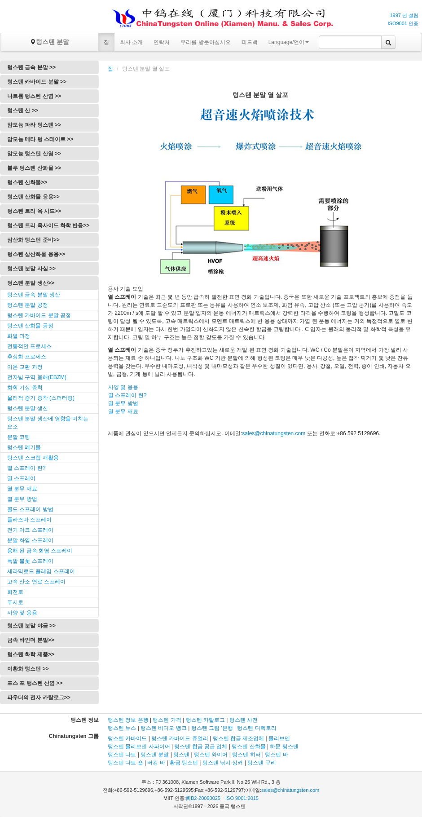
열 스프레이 (21, 478)
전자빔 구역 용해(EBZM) (36, 377)
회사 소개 (131, 42)
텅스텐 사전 (243, 720)
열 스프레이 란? (26, 468)
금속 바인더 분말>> (30, 640)
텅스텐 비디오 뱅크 (164, 728)
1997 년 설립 (404, 15)
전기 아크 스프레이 (30, 530)
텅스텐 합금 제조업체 (238, 738)
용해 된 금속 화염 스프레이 (39, 551)
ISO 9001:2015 (242, 798)
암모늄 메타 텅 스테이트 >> (40, 139)
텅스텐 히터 (246, 754)
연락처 (162, 42)
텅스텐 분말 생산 (27, 408)
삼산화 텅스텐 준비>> (33, 240)
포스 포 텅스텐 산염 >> (34, 683)
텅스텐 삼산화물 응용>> (36, 254)
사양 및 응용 (22, 612)
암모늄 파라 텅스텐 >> (34, 125)
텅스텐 (181, 754)
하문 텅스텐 (284, 746)
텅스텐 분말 (49, 41)
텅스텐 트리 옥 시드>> (34, 211)
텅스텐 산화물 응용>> (33, 197)
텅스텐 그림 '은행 (212, 728)
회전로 (15, 592)
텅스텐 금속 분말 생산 (33, 294)
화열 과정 (18, 336)
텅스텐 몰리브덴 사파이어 (139, 746)
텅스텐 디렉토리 (256, 728)
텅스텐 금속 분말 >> (31, 67)
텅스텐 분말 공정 (27, 305)
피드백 (250, 42)
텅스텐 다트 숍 (125, 763)
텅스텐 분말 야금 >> (31, 626)
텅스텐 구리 (261, 763)
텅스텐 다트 (122, 754)
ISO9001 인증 (403, 23)
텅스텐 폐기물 (24, 447)
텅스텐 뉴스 (122, 728)
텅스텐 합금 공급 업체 (200, 746)
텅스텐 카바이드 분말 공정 (39, 315)
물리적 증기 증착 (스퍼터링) (41, 398)
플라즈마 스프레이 (29, 520)
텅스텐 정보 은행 (129, 720)
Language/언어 (288, 42)
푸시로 (15, 602)
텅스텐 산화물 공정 (30, 325)
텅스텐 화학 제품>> (30, 654)
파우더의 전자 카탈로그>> (38, 697)
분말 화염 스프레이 (30, 540)
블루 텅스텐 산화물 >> (34, 168)
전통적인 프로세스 (29, 346)
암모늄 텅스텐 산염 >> (34, 153)
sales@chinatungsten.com (273, 433)
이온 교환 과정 (25, 367)
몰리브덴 (279, 738)
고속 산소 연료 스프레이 (36, 582)
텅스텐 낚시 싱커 (222, 763)
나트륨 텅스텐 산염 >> (34, 96)
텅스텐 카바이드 (127, 738)
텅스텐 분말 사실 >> (31, 268)
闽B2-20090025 (203, 798)
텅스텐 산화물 (248, 746)
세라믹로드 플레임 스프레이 (41, 571)
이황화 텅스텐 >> (28, 669)
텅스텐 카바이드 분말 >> (36, 82)
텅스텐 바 (276, 754)
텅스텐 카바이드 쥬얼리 (179, 738)
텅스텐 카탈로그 (205, 720)
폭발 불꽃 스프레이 (30, 561)
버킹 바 (156, 763)
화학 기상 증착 (25, 387)
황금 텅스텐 (184, 763)
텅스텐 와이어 (211, 754)
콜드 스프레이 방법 (30, 509)
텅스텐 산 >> (22, 110)
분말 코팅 (18, 437)
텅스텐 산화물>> (27, 182)
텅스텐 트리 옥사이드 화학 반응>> (48, 225)
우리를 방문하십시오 (205, 42)
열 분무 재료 (22, 489)
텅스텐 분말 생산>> (30, 283)
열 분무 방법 (22, 499)
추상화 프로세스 (26, 356)
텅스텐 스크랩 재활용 (33, 458)
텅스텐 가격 (167, 720)
